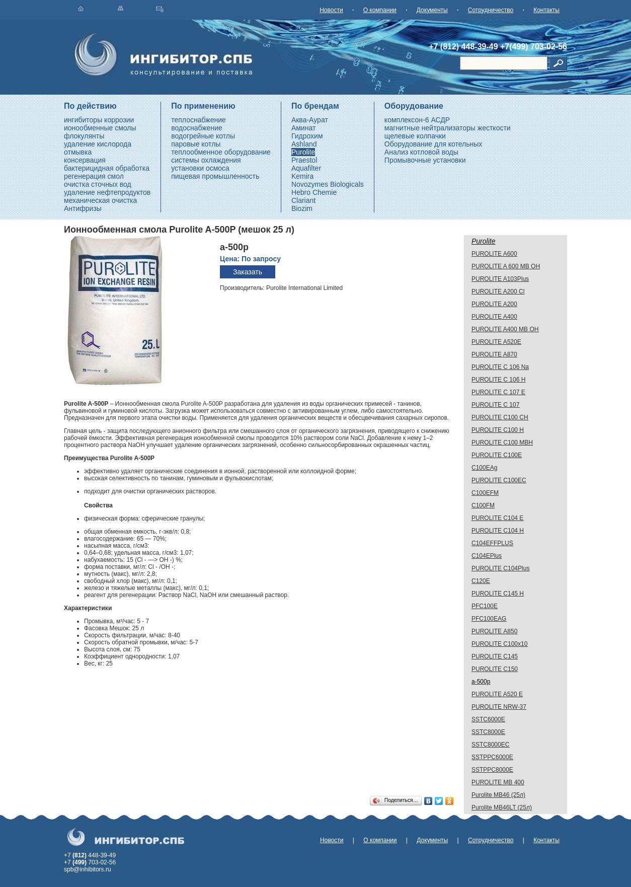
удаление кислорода (97, 144)
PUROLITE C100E (496, 455)
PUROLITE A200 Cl (497, 291)
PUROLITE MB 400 (497, 782)
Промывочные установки (425, 160)
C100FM (483, 505)
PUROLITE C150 (494, 669)
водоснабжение (196, 128)
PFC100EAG (488, 618)
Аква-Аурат (309, 120)
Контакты (546, 10)
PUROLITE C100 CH (499, 417)
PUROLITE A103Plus (500, 278)
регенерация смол (94, 176)
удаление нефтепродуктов (107, 192)
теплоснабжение (198, 120)
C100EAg (484, 467)
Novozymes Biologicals (327, 184)
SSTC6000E (488, 719)
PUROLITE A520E (496, 341)
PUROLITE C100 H (497, 429)
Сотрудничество (490, 10)
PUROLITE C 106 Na (500, 367)
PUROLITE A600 (494, 253)
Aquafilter (306, 168)
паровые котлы (195, 144)
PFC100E (484, 606)
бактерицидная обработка (106, 168)
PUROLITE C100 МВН (502, 442)
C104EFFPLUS (492, 543)
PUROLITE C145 (494, 656)
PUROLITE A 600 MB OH (505, 266)
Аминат (303, 128)
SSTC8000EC (490, 744)
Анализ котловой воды (421, 152)
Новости (331, 10)
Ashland (304, 144)
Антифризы (83, 208)
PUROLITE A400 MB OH (504, 329)
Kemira (302, 176)
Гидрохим (307, 136)
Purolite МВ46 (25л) (498, 794)
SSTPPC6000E (492, 757)
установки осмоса (200, 168)
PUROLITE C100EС (498, 480)
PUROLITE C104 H (497, 530)
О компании (380, 10)
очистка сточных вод (97, 184)
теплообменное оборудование (221, 152)
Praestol (304, 160)
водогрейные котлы (203, 136)
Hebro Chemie (314, 192)
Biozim (301, 208)
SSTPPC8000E (492, 769)
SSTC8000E (488, 731)
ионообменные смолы (100, 128)
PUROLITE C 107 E (498, 392)
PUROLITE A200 (494, 304)
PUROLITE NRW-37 (498, 706)
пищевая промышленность (215, 176)
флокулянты (84, 136)
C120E (480, 580)
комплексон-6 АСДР (417, 120)
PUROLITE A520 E (497, 694)
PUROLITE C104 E (497, 518)
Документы (432, 10)
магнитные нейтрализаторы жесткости (447, 128)
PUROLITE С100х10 (499, 643)
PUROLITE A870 (494, 354)
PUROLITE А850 (494, 631)
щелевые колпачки (415, 136)
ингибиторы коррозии (99, 120)
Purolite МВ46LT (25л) (501, 807)
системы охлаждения (206, 160)
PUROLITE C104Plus (500, 568)
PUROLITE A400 (494, 316)
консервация (85, 160)
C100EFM (485, 492)
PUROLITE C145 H (497, 593)
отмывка (78, 152)
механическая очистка (100, 200)
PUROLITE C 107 (495, 404)
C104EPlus (486, 555)
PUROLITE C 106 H (498, 379)
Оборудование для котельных (433, 144)
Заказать (247, 272)
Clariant (303, 200)
